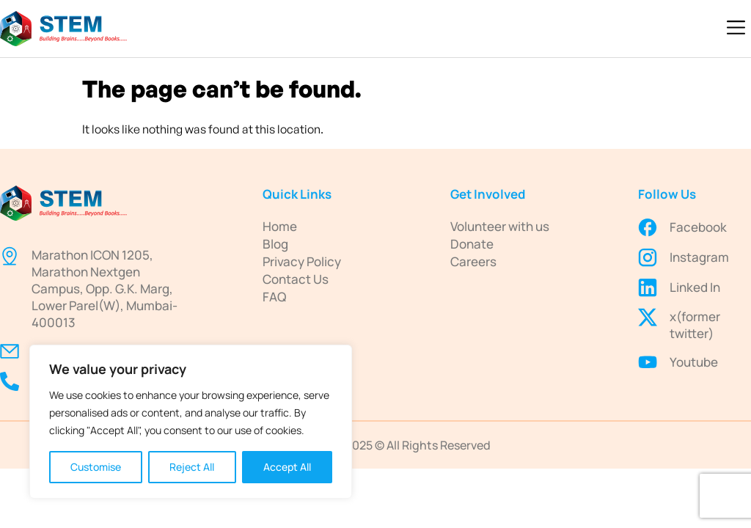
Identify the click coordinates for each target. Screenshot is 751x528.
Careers (473, 261)
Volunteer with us (499, 226)
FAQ (274, 296)
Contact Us (296, 279)
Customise (95, 467)
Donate (472, 243)
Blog (275, 243)
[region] (190, 422)
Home (280, 226)
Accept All (287, 467)
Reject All (191, 467)
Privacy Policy (302, 261)
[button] (736, 28)
